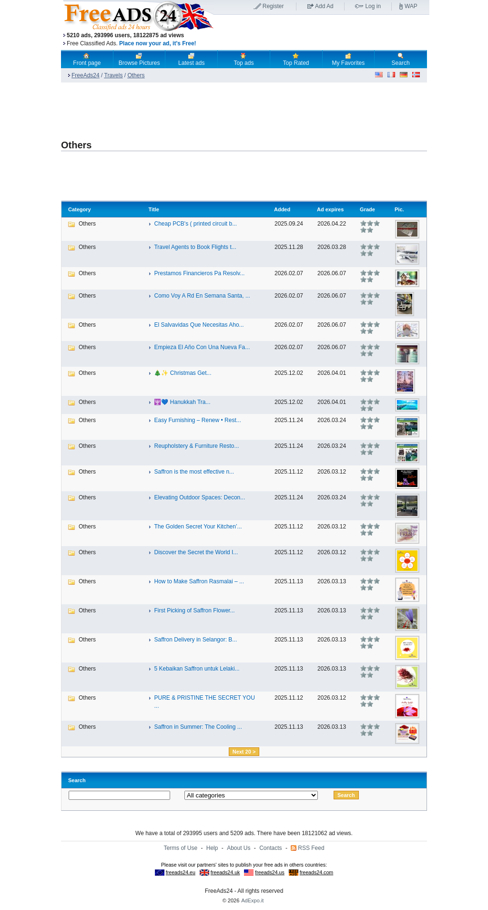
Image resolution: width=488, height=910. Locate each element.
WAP (411, 6)
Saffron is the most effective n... (194, 471)
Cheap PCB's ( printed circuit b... (195, 223)
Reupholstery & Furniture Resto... (196, 446)
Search (401, 59)
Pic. (399, 209)
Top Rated (296, 59)
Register (273, 6)
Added (282, 209)
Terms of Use (180, 848)
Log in (373, 6)
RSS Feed (311, 848)
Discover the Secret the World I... (196, 552)
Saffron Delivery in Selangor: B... (195, 639)
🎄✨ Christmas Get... (182, 373)
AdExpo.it (252, 900)
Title (153, 209)
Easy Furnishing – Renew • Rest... (197, 420)
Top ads (244, 59)
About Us (238, 848)
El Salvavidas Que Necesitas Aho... (199, 324)
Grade (367, 209)
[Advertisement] (321, 33)
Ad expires (330, 209)
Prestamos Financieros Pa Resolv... (199, 273)
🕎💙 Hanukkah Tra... (182, 402)
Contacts (270, 848)
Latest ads (191, 59)
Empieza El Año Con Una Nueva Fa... (202, 347)
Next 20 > (244, 752)
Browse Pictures (139, 59)
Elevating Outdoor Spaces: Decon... (199, 497)
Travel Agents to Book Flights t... (195, 247)
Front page (87, 59)
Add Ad (324, 6)
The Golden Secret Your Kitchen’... (198, 526)
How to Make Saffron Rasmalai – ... (199, 581)
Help (212, 848)
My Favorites (348, 59)
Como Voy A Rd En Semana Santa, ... (202, 295)
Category (79, 209)
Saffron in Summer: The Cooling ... (198, 727)
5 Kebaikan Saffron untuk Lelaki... (196, 668)
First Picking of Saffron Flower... (194, 610)
